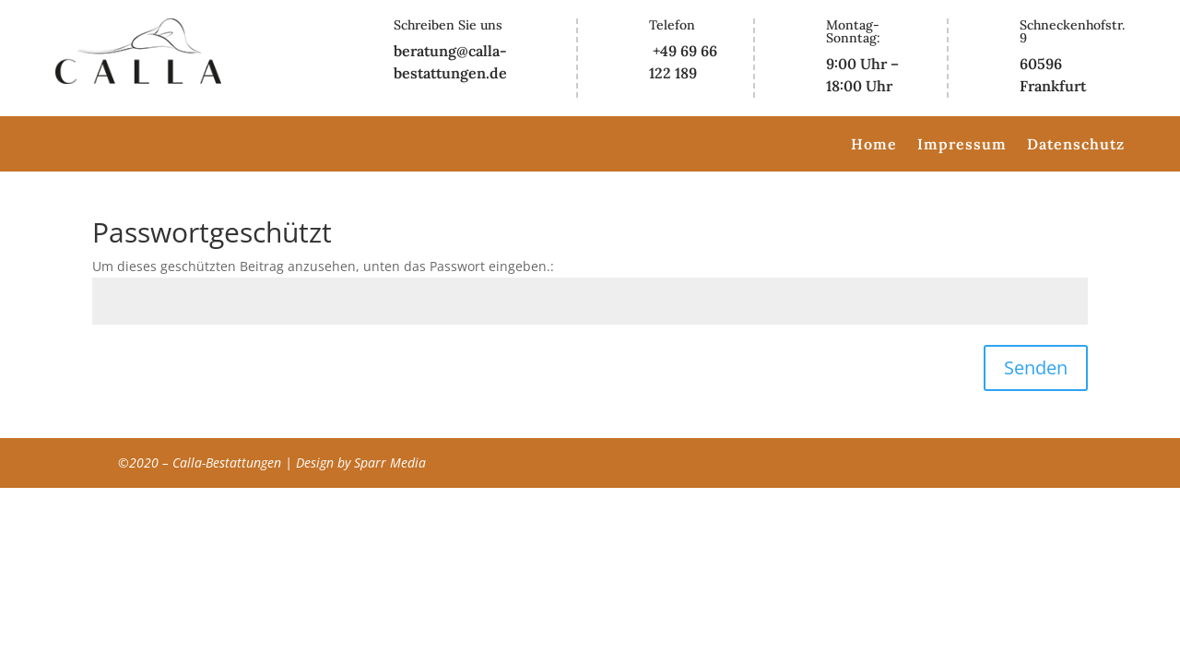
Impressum (962, 145)
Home (874, 145)
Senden (1036, 367)
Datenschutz (1076, 145)
